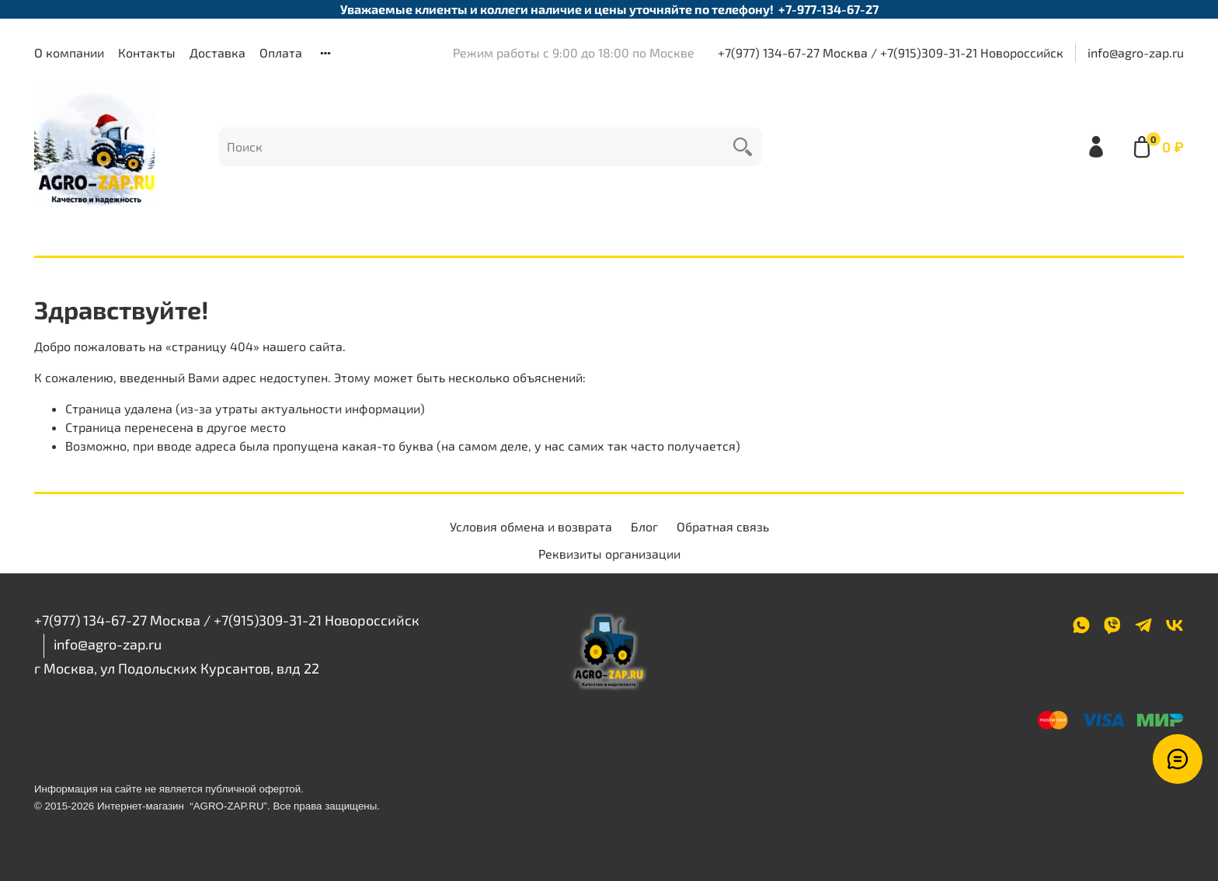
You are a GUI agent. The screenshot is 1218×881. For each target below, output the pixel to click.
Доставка (217, 52)
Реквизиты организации (609, 553)
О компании (69, 52)
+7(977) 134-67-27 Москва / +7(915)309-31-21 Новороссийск (890, 52)
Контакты (147, 52)
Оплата (280, 52)
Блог (644, 526)
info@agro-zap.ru (1136, 52)
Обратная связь (723, 526)
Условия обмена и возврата (531, 526)
